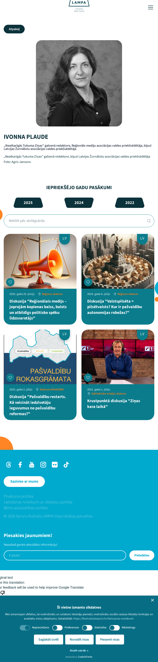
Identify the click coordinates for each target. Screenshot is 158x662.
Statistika (100, 627)
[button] (152, 600)
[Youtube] (32, 465)
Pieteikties (141, 555)
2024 (79, 203)
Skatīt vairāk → (79, 651)
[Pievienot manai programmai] (10, 282)
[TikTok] (66, 465)
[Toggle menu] (150, 7)
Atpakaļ (14, 29)
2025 (28, 203)
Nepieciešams (40, 627)
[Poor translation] (2, 595)
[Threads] (9, 465)
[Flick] (55, 465)
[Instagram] (43, 465)
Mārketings (128, 627)
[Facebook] (20, 465)
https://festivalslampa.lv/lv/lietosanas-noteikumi (103, 619)
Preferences (72, 627)
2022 (129, 203)
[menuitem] (79, 496)
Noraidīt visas (79, 639)
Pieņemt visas (110, 639)
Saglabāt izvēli (48, 639)
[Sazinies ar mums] (24, 481)
